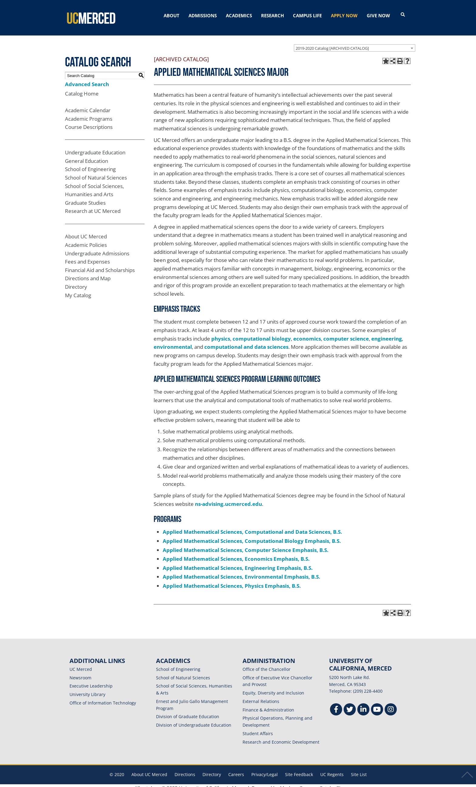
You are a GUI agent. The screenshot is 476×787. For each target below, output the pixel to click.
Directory (76, 281)
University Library (87, 689)
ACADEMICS (239, 15)
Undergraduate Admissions (97, 248)
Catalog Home (82, 88)
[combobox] (354, 42)
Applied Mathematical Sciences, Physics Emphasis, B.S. (232, 580)
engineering (386, 333)
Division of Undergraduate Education (193, 720)
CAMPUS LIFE (307, 15)
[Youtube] (377, 705)
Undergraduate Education (95, 147)
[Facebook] (336, 705)
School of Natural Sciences (96, 172)
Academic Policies (86, 239)
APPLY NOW (344, 15)
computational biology (262, 333)
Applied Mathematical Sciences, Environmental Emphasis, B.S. (241, 571)
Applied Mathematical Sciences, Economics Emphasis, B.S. (236, 553)
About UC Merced (86, 231)
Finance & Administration (268, 705)
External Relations (261, 696)
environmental (173, 341)
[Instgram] (391, 705)
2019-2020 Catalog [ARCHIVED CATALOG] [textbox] (332, 43)
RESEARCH (272, 15)
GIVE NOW (378, 15)
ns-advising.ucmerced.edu (228, 498)
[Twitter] (350, 705)
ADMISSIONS (203, 15)
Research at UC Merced (93, 206)
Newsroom (80, 672)
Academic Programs (88, 113)
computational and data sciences (246, 341)
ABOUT (171, 15)
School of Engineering (90, 164)
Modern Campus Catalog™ (310, 783)
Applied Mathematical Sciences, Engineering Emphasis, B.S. (238, 562)
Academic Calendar (87, 105)
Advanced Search (87, 79)
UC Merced (81, 664)
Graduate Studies (85, 197)
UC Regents (332, 769)
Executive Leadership (91, 681)
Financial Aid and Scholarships (100, 264)
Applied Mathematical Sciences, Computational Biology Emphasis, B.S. (252, 535)
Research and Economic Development (281, 737)
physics (220, 333)
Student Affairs (258, 728)
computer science (346, 333)
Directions (185, 769)
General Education (86, 155)
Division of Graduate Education (187, 712)
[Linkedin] (363, 705)
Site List (359, 769)
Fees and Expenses (87, 256)
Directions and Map (87, 273)
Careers (236, 769)
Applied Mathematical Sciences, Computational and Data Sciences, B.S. (252, 526)
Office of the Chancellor (267, 664)
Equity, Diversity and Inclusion (273, 688)
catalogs (150, 783)
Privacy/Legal (264, 769)
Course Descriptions (89, 122)
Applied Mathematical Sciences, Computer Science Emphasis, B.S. (245, 544)
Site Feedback (299, 769)
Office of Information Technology (103, 698)
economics (307, 333)
